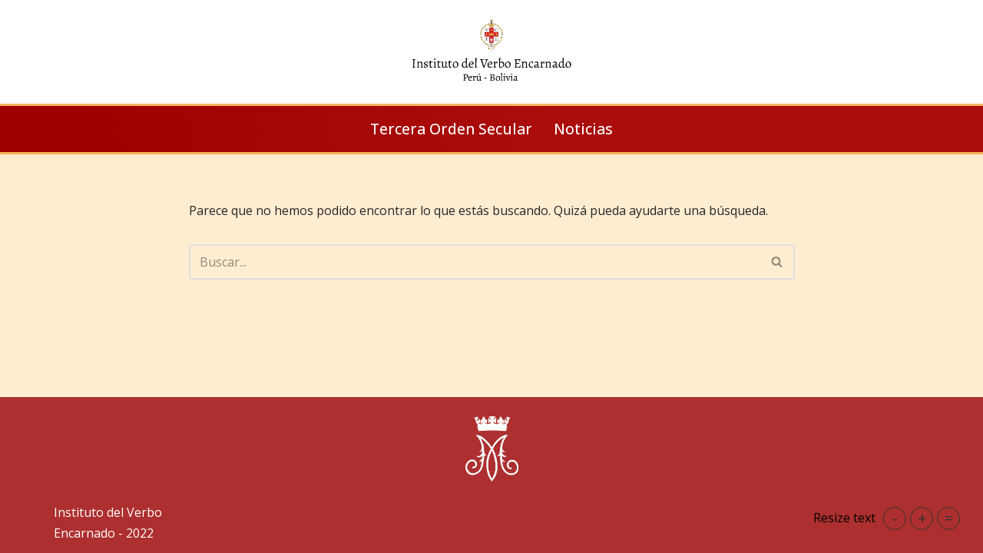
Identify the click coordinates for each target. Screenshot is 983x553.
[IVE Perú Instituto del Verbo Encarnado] (491, 52)
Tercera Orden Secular (451, 128)
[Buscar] (474, 262)
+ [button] (922, 518)
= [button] (949, 518)
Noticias (583, 128)
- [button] (895, 518)
